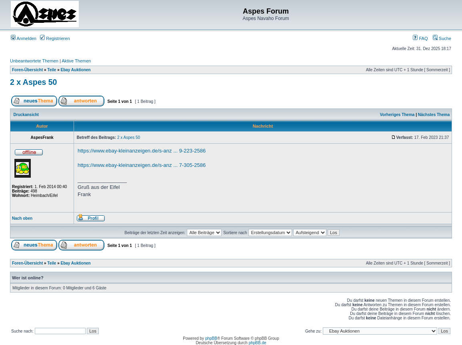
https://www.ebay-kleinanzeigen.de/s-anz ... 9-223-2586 (142, 151)
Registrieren (55, 38)
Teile (51, 70)
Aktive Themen (76, 60)
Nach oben (22, 218)
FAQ (420, 38)
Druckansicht (26, 114)
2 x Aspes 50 (33, 82)
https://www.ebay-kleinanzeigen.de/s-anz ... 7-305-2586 (142, 165)
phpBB (211, 338)
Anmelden (23, 38)
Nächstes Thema (434, 114)
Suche (442, 38)
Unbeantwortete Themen (34, 60)
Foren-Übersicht (27, 70)
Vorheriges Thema (397, 114)
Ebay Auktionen (76, 70)
